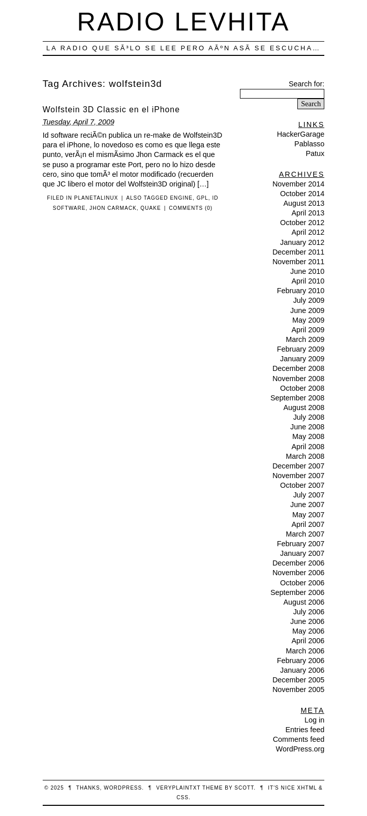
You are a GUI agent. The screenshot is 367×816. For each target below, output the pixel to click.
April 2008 (307, 447)
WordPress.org (300, 749)
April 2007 (307, 524)
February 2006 (301, 660)
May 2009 (308, 320)
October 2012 (302, 222)
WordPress (123, 788)
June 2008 (307, 427)
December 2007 (298, 466)
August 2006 (303, 602)
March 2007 (305, 534)
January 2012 (302, 242)
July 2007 (309, 495)
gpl (202, 198)
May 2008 (308, 436)
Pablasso (309, 144)
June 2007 (307, 504)
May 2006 (308, 631)
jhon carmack (113, 208)
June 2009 (307, 310)
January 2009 (302, 359)
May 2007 (308, 515)
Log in (314, 720)
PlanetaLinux (96, 198)
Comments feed (299, 739)
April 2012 (307, 232)
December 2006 (298, 563)
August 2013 (303, 203)
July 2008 (309, 417)
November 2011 (298, 262)
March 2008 (305, 456)
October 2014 (302, 194)
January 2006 (302, 670)
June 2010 (307, 271)
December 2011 (298, 252)
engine (181, 198)
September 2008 (297, 398)
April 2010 (307, 281)
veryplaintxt (178, 788)
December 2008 (298, 368)
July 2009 (309, 300)
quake (150, 208)
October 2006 (302, 583)
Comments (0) (190, 208)
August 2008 (303, 407)
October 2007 (302, 485)
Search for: (306, 84)
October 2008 (302, 388)
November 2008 (298, 378)
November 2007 (298, 476)
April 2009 (307, 330)
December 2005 (298, 680)
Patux (314, 153)
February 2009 (301, 349)
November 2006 (298, 573)
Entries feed (304, 730)
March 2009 (305, 339)
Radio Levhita (183, 21)
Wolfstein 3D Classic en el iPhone (111, 109)
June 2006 (307, 621)
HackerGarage (301, 134)
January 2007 (302, 553)
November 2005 (298, 689)
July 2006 (309, 612)
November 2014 (298, 184)
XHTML (307, 788)
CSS (182, 797)
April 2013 (307, 213)
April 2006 (307, 641)
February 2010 (301, 291)
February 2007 (301, 544)
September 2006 (297, 592)
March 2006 (305, 651)
